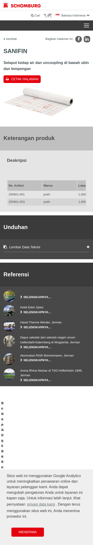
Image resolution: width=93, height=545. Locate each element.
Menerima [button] (28, 532)
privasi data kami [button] (41, 504)
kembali (11, 39)
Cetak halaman (24, 79)
